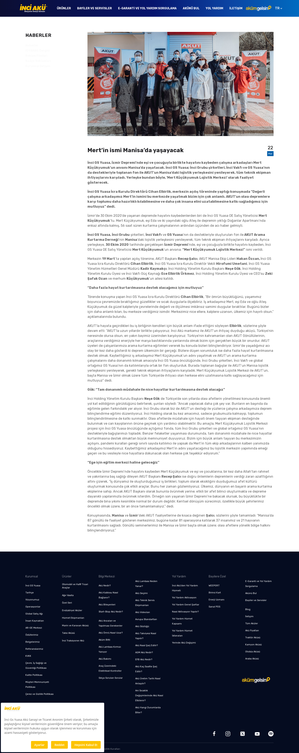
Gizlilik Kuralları (111, 748)
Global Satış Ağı (34, 613)
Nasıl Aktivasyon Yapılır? (185, 611)
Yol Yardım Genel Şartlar (185, 604)
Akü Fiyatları (252, 630)
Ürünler (64, 8)
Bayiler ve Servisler (94, 8)
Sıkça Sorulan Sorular (111, 678)
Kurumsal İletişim (37, 66)
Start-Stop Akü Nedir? (111, 611)
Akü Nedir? (105, 585)
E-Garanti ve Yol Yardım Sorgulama (147, 8)
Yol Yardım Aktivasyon (184, 597)
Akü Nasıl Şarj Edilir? (146, 645)
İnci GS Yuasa (32, 585)
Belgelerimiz (32, 642)
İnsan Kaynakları (34, 620)
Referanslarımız (34, 649)
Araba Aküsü (252, 658)
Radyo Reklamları (38, 61)
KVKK (28, 656)
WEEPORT (214, 585)
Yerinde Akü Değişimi (184, 642)
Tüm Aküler (251, 623)
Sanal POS (214, 606)
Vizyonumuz (32, 599)
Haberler (31, 45)
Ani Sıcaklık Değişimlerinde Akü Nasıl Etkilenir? (149, 695)
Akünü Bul (191, 8)
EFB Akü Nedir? (143, 659)
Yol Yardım (214, 8)
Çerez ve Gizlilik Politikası (39, 694)
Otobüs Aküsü (252, 651)
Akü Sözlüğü (142, 626)
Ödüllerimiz (31, 635)
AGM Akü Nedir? (144, 652)
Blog (247, 609)
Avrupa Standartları (146, 619)
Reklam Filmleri (36, 56)
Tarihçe (29, 592)
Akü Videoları (142, 612)
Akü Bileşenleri (107, 604)
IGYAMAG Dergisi (37, 50)
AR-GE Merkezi (33, 627)
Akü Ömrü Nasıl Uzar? (111, 632)
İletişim (235, 8)
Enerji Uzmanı (216, 599)
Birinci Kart (215, 592)
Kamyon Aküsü (253, 644)
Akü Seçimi (141, 593)
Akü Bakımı (105, 659)
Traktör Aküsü (252, 637)
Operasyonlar (32, 606)
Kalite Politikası (33, 675)
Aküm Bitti (104, 640)
